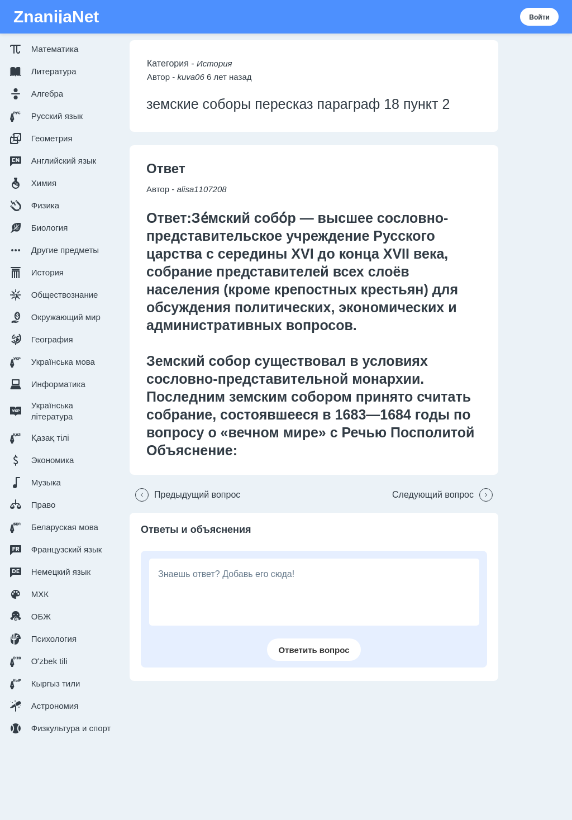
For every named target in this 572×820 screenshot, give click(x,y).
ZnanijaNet (56, 16)
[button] (62, 49)
